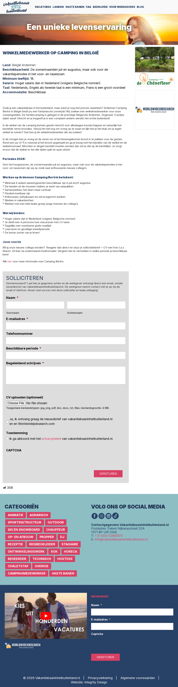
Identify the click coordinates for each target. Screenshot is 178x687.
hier (9, 261)
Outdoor (56, 522)
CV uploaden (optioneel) (24, 397)
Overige (41, 566)
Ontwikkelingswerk (26, 551)
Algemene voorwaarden (137, 678)
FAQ (88, 6)
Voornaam (12, 312)
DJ (62, 537)
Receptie (15, 544)
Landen (58, 6)
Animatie (15, 515)
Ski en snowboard (24, 529)
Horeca (70, 551)
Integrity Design (95, 682)
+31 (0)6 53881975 (109, 536)
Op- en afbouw (20, 537)
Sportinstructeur (24, 522)
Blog (140, 6)
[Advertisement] (155, 151)
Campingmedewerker (27, 573)
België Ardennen (24, 65)
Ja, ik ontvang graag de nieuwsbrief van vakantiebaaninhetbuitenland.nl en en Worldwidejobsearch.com (60, 421)
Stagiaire (70, 544)
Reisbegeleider (42, 544)
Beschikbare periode (23, 348)
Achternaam (75, 312)
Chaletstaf (18, 566)
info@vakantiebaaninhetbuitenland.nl (121, 539)
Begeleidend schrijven (25, 363)
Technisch (42, 559)
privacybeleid (51, 438)
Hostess (64, 559)
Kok (54, 551)
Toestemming (17, 433)
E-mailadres (17, 319)
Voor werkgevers (122, 6)
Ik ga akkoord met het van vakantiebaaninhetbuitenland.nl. (61, 438)
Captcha (97, 634)
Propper (47, 537)
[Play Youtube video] (46, 616)
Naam (12, 297)
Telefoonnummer (19, 333)
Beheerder (17, 559)
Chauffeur (55, 529)
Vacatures (43, 6)
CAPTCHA (13, 450)
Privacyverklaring (100, 678)
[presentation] (32, 460)
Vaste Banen (74, 6)
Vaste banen (63, 573)
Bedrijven (100, 6)
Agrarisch (39, 515)
